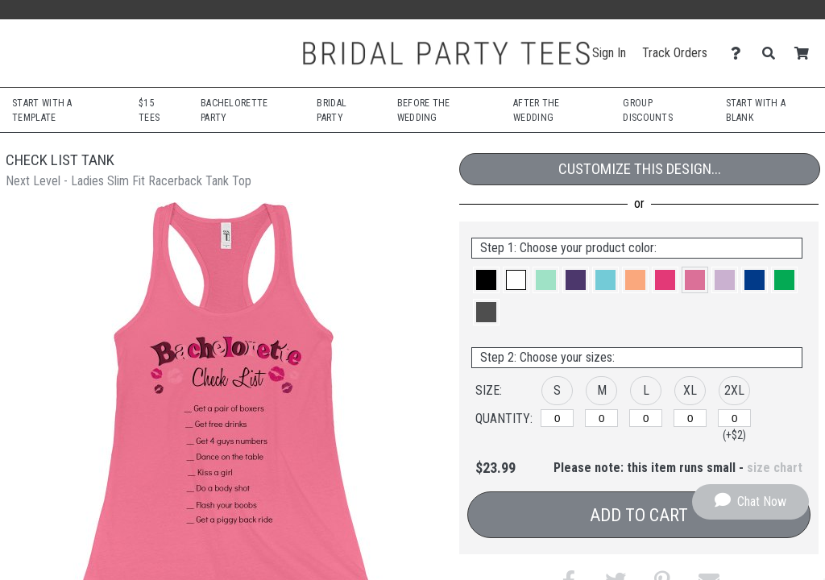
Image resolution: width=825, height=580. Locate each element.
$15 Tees (149, 110)
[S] (557, 418)
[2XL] (734, 418)
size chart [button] (774, 467)
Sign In (609, 52)
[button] (486, 280)
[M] (601, 418)
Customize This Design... (639, 169)
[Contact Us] (740, 53)
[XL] (690, 418)
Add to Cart (639, 515)
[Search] (773, 53)
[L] (645, 418)
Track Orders (674, 52)
